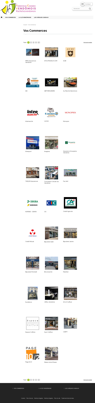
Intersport (28, 151)
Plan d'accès (29, 398)
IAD (26, 91)
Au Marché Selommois (70, 91)
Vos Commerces (19, 388)
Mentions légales (38, 398)
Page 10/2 (28, 362)
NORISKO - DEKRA (31, 211)
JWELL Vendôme (49, 302)
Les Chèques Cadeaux (72, 388)
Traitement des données (67, 398)
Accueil (25, 24)
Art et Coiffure (67, 302)
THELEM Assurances (31, 181)
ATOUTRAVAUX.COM (50, 61)
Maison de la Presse (50, 362)
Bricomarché (48, 272)
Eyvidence (28, 302)
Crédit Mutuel (29, 241)
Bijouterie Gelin (49, 242)
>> (38, 42)
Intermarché (29, 121)
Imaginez (47, 151)
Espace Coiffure (30, 332)
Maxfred (65, 272)
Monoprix (66, 121)
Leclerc (46, 121)
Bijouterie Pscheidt (31, 272)
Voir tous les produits (88, 42)
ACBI (64, 61)
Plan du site (57, 398)
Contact (88, 4)
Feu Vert (65, 181)
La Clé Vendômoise (45, 388)
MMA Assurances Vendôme (30, 61)
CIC (45, 211)
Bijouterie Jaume (68, 241)
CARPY (65, 332)
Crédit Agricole (68, 211)
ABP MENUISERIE (49, 91)
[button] (10, 17)
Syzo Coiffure (48, 332)
